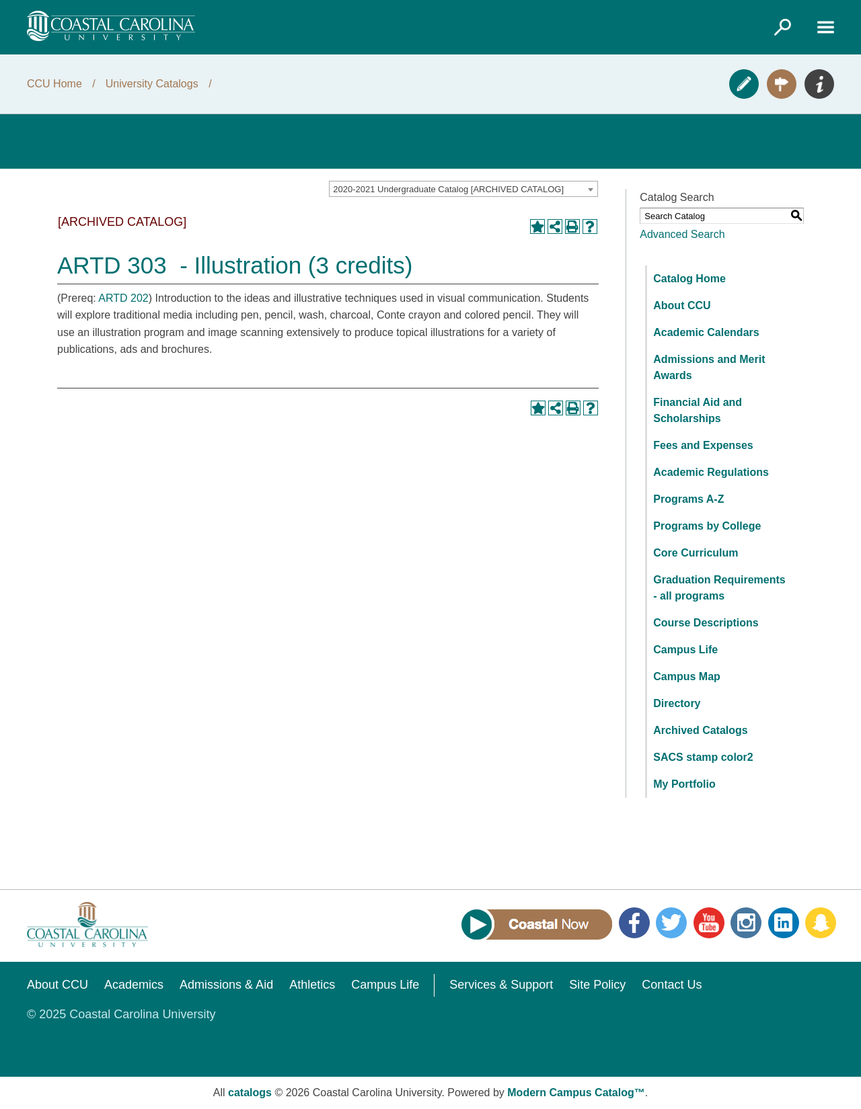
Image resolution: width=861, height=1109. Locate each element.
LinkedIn (783, 922)
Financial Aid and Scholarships (697, 410)
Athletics (312, 984)
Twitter (671, 922)
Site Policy (597, 984)
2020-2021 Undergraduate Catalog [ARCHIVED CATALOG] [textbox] (448, 189)
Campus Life (685, 649)
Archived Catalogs (700, 730)
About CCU (681, 305)
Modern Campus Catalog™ (575, 1092)
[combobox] (463, 189)
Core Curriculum (695, 553)
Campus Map (686, 676)
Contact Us (672, 984)
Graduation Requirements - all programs (719, 588)
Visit (781, 84)
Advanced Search (682, 234)
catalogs (250, 1092)
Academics (133, 984)
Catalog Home (689, 278)
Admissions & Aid (226, 984)
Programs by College (707, 526)
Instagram (746, 922)
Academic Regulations (711, 472)
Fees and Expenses (703, 445)
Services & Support (501, 984)
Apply (744, 84)
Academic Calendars (706, 332)
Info (819, 84)
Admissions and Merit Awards (709, 367)
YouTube (709, 922)
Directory (676, 703)
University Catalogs (152, 83)
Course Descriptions (705, 622)
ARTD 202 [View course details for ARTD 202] (123, 298)
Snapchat (820, 922)
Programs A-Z (688, 499)
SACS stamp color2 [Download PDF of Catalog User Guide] (703, 757)
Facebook (634, 922)
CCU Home (54, 83)
